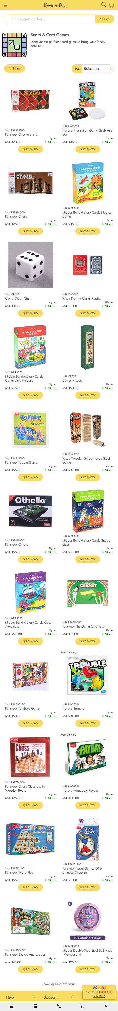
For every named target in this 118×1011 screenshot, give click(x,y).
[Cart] (108, 5)
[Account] (106, 1006)
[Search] (49, 19)
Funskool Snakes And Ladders (26, 954)
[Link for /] (55, 5)
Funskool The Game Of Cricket (83, 626)
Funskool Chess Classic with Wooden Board (25, 788)
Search (105, 18)
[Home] (12, 1006)
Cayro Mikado (72, 380)
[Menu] (35, 1006)
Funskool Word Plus (19, 872)
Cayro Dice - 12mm (18, 298)
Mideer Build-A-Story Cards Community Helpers (24, 378)
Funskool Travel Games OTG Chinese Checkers (82, 870)
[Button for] (5, 6)
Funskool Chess (16, 216)
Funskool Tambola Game (22, 708)
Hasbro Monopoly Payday (80, 790)
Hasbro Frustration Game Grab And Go (87, 132)
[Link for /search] (103, 5)
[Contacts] (59, 1006)
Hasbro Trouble (73, 708)
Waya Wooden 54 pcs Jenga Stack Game (86, 460)
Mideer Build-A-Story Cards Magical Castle (87, 214)
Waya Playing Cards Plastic (81, 298)
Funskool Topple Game (21, 462)
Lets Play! (99, 996)
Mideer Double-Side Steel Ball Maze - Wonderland (87, 952)
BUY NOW (30, 149)
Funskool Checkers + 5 (21, 134)
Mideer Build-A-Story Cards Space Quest (86, 542)
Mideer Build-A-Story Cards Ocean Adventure (29, 624)
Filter (14, 68)
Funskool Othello (16, 544)
